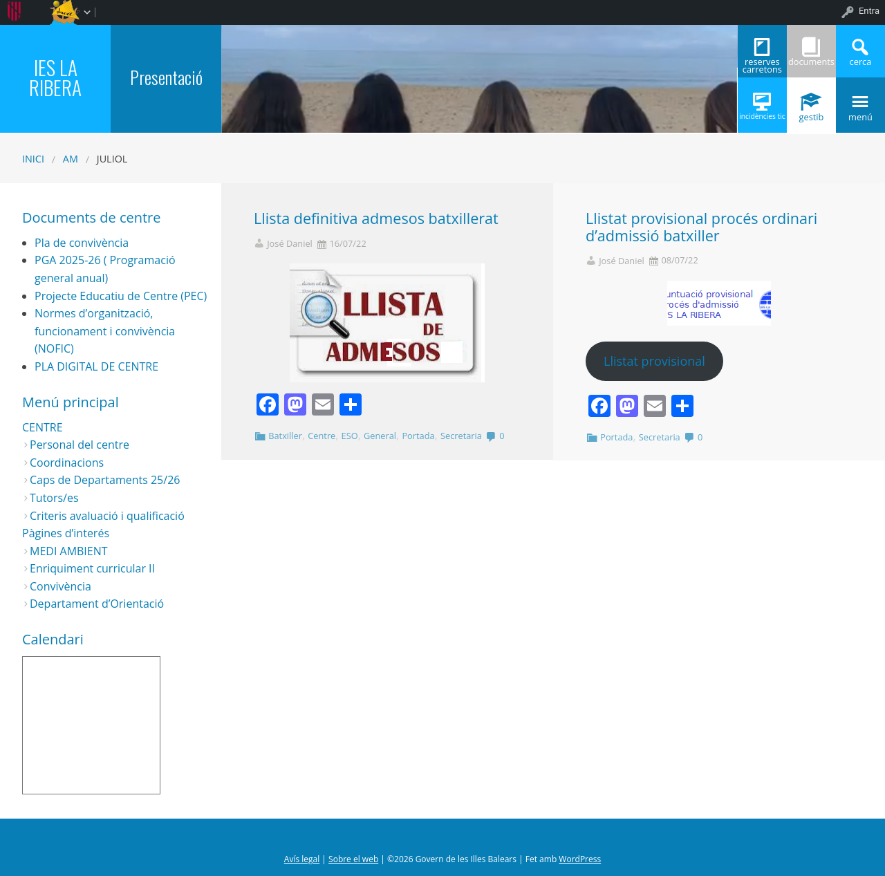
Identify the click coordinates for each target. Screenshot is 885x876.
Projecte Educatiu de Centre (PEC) (121, 296)
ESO (350, 435)
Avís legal (301, 859)
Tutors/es (54, 497)
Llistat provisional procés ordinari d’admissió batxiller (701, 226)
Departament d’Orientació (97, 603)
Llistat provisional (654, 361)
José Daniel (290, 243)
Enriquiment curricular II (92, 568)
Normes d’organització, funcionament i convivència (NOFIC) (105, 331)
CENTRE (42, 427)
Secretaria (461, 435)
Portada (418, 435)
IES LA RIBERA (55, 77)
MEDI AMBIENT (69, 551)
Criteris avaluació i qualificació (107, 515)
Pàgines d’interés (65, 533)
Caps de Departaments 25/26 (105, 479)
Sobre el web (353, 859)
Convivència (60, 586)
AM (70, 158)
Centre (321, 435)
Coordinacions (67, 462)
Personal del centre (79, 444)
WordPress (580, 859)
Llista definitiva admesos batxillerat (376, 218)
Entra (869, 11)
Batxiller (285, 435)
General (380, 435)
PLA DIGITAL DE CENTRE (96, 366)
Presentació (166, 77)
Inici (33, 158)
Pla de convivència (82, 242)
